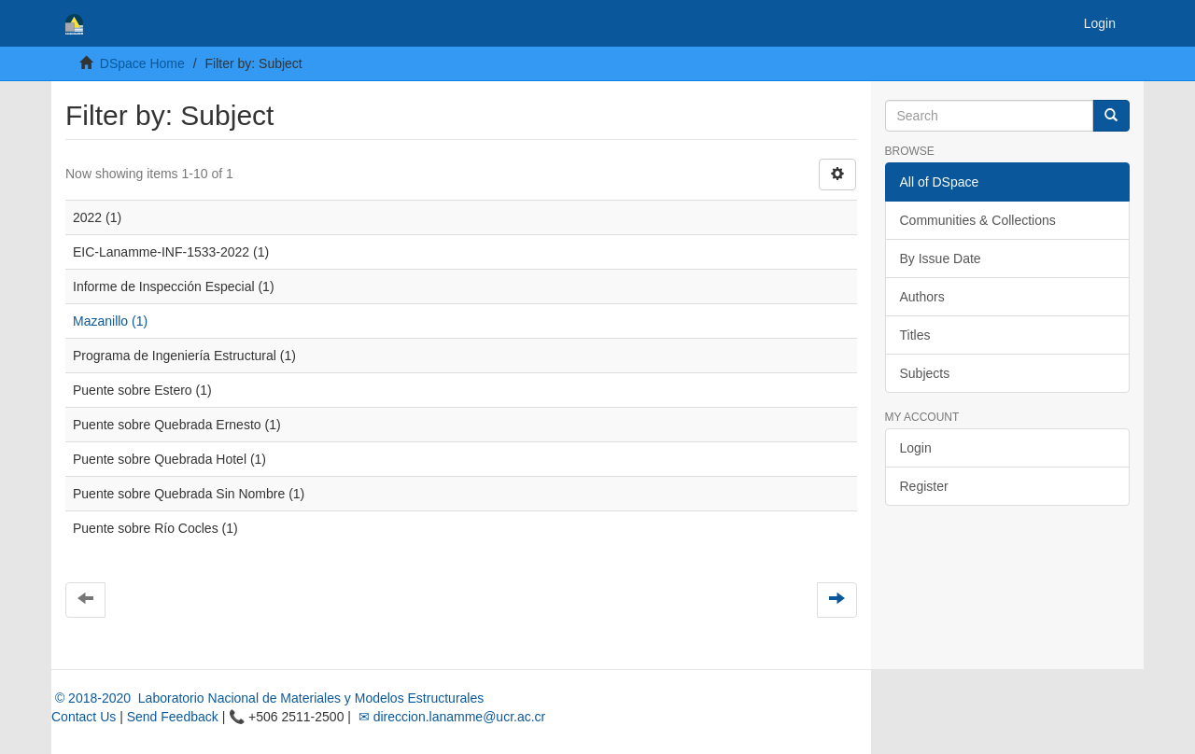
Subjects (925, 373)
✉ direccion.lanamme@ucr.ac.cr (450, 716)
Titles (915, 335)
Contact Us (83, 716)
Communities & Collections (978, 220)
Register (924, 486)
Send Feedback (172, 716)
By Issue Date (940, 258)
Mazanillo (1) (110, 321)
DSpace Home (142, 63)
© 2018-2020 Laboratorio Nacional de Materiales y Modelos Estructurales (267, 698)
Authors (922, 296)
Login (916, 447)
